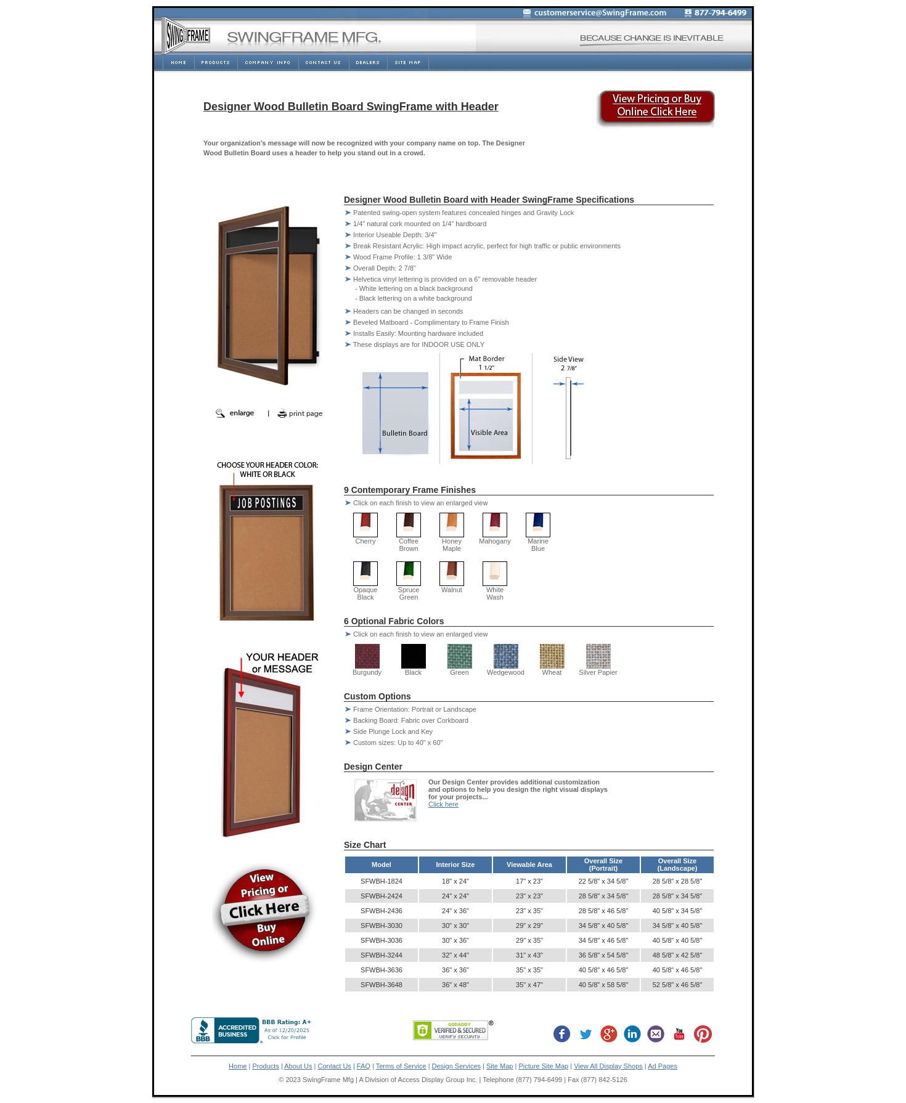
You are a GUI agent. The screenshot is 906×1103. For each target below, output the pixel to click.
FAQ (363, 1066)
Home (238, 1066)
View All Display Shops (608, 1066)
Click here (443, 804)
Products (265, 1066)
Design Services (456, 1066)
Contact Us (334, 1066)
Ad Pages (662, 1066)
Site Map (499, 1066)
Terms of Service (401, 1066)
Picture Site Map (543, 1066)
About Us (298, 1066)
